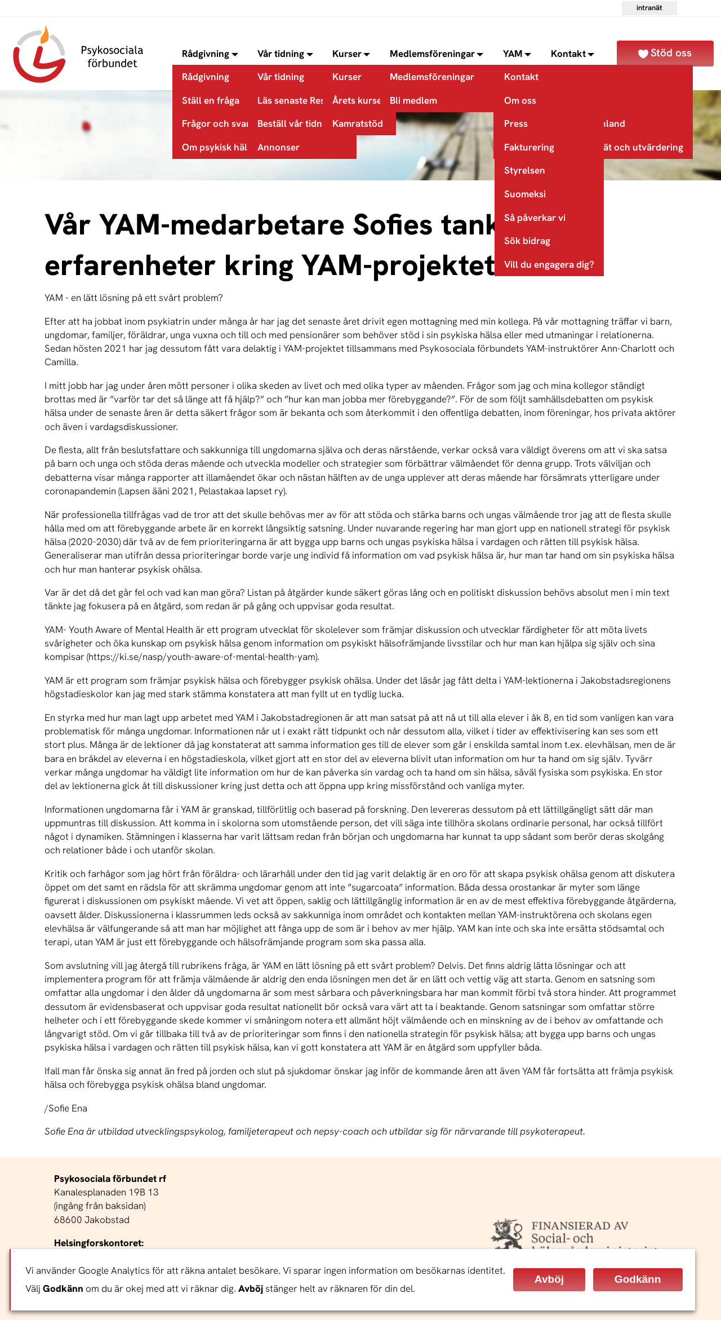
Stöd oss (671, 53)
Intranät (649, 7)
